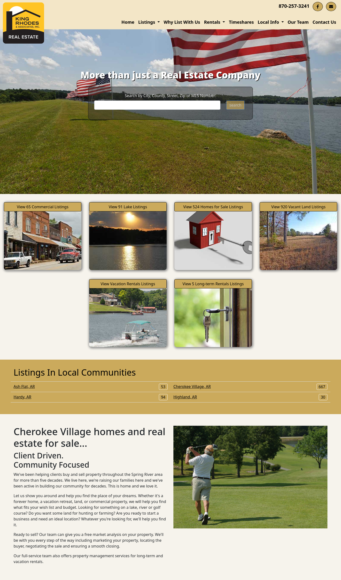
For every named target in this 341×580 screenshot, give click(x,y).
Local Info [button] (269, 22)
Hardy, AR (91, 397)
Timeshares (241, 22)
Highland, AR (250, 397)
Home (127, 22)
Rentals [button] (212, 22)
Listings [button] (147, 22)
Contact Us (324, 22)
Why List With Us (182, 22)
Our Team (298, 22)
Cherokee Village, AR (250, 386)
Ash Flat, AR (91, 386)
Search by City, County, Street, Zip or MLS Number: (170, 95)
